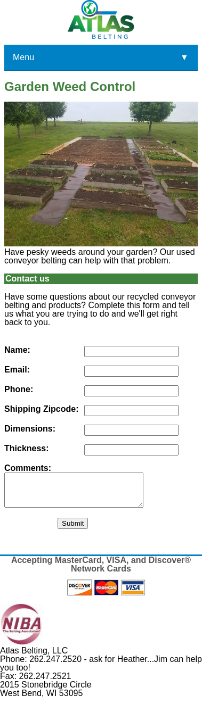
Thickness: (26, 448)
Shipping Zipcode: (41, 409)
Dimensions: (29, 429)
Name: (17, 350)
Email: (17, 370)
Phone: (18, 389)
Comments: (27, 468)
